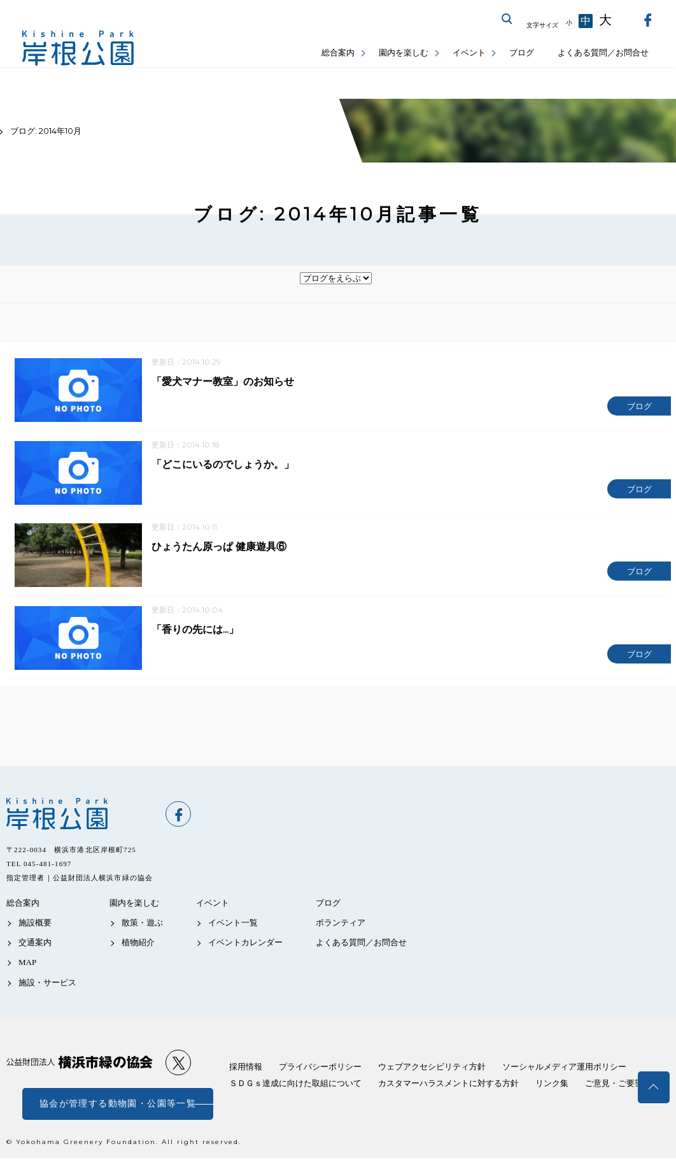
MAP (27, 966)
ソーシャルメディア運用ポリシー (564, 1070)
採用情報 (245, 1070)
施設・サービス (47, 986)
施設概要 (35, 926)
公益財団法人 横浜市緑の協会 (79, 1066)
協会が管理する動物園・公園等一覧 (117, 1107)
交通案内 (35, 946)
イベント (469, 52)
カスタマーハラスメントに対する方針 (448, 1087)
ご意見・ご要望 (614, 1087)
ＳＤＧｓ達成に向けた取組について (295, 1087)
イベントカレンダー (245, 946)
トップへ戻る (654, 1087)
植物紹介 (138, 946)
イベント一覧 (233, 926)
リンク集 (551, 1087)
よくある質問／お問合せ (603, 52)
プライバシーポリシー (320, 1070)
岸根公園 (79, 818)
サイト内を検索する (507, 19)
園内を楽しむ (403, 52)
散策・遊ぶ (142, 926)
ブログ (521, 52)
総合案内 (338, 52)
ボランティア (340, 926)
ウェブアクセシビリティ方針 (432, 1070)
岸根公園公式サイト (78, 48)
